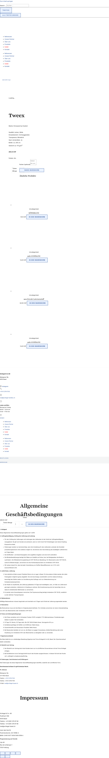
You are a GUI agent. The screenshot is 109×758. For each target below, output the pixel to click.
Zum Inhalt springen (6, 1)
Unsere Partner (9, 39)
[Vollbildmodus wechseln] (7, 753)
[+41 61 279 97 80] (1, 389)
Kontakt (7, 49)
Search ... (3, 5)
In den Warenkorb (31, 170)
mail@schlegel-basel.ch (11, 683)
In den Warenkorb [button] (37, 217)
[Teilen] (12, 753)
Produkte (7, 44)
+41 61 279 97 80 (5, 391)
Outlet (6, 47)
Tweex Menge (7, 522)
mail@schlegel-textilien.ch (7, 398)
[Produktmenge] (17, 524)
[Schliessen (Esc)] (18, 753)
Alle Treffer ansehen (10, 15)
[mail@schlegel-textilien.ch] (1, 395)
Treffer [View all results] (5, 10)
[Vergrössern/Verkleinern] (2, 753)
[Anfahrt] (1, 415)
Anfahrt (2, 418)
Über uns (7, 42)
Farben (24, 164)
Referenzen (8, 36)
